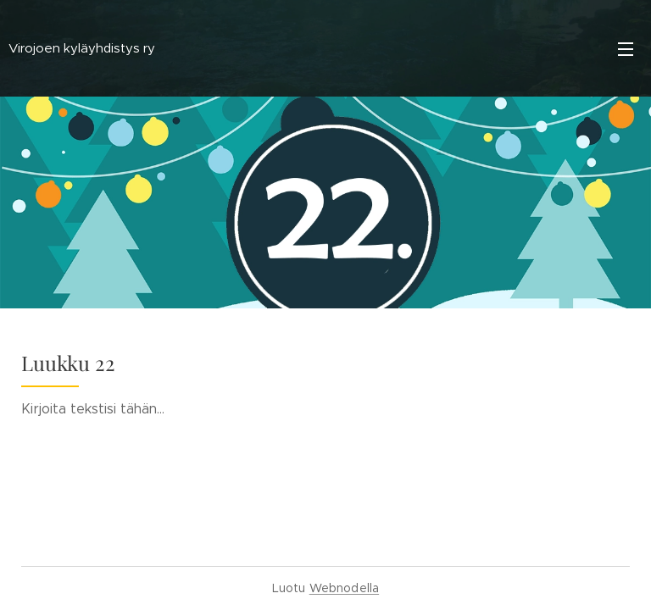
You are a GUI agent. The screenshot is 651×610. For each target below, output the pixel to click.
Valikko (625, 49)
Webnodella (344, 588)
